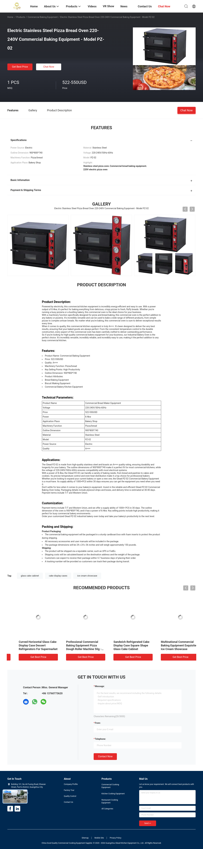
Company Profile (71, 784)
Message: (99, 686)
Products (20, 17)
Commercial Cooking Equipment (110, 785)
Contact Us (68, 802)
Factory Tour (69, 790)
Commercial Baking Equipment (43, 17)
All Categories (107, 809)
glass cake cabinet (30, 575)
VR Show (108, 6)
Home (10, 17)
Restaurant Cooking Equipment (110, 801)
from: (98, 723)
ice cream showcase (87, 575)
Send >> (147, 823)
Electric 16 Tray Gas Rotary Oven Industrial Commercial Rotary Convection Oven (28, 645)
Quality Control (70, 796)
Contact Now (105, 756)
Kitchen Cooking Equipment (113, 794)
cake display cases (58, 575)
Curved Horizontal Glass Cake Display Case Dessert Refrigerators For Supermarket (125, 645)
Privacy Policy (115, 838)
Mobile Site (99, 838)
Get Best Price (20, 66)
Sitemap (85, 838)
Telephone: (100, 739)
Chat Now (48, 66)
